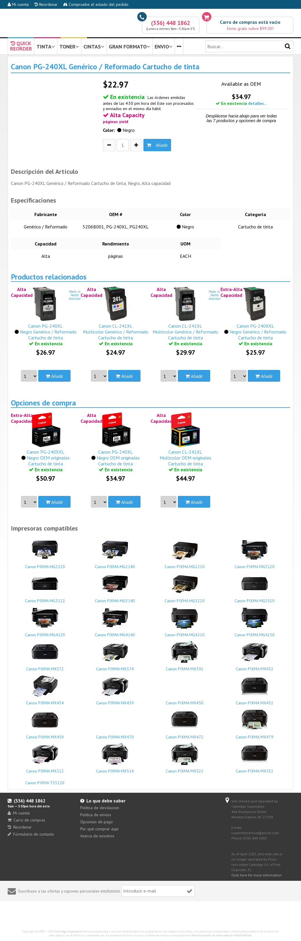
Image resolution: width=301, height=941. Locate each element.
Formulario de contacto (31, 834)
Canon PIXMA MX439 (115, 689)
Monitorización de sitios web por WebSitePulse (221, 935)
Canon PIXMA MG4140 (115, 621)
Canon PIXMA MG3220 (184, 586)
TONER (69, 46)
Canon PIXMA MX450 (184, 700)
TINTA (45, 46)
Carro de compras (26, 820)
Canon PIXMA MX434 (45, 689)
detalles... (257, 103)
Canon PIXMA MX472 (184, 723)
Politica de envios (95, 814)
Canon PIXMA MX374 (115, 655)
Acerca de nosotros (97, 836)
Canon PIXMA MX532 (254, 757)
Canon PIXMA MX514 (115, 757)
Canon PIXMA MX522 (184, 757)
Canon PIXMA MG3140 (115, 586)
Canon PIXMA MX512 (45, 757)
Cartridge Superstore (68, 931)
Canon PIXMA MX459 (45, 723)
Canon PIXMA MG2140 (115, 552)
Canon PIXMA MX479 (254, 723)
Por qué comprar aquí (99, 828)
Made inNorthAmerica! (75, 295)
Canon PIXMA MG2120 (45, 552)
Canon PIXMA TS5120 (45, 780)
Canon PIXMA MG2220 (184, 552)
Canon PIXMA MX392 (184, 655)
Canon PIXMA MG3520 (254, 586)
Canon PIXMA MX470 (115, 734)
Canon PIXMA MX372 (45, 655)
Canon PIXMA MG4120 (45, 621)
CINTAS (93, 46)
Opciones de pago (96, 821)
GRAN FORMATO (129, 46)
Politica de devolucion (99, 807)
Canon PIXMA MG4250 (254, 621)
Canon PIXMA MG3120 (254, 552)
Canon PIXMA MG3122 (45, 586)
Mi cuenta (18, 4)
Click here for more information (256, 875)
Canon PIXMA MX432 (254, 655)
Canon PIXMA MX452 (254, 689)
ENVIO (164, 46)
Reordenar (46, 4)
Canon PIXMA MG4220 (184, 621)
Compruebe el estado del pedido (95, 4)
